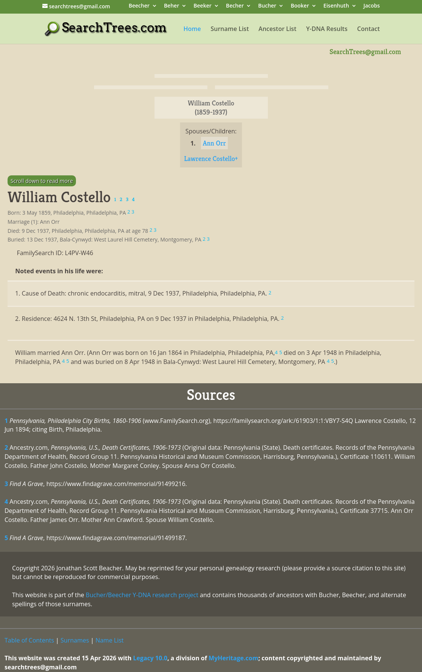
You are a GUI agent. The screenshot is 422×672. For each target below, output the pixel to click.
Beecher (138, 6)
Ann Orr (214, 143)
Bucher (267, 6)
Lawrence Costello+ (211, 158)
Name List (110, 640)
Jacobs (371, 6)
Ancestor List (277, 29)
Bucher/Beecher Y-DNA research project (142, 595)
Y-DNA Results (327, 29)
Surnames (74, 640)
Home (192, 29)
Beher (171, 6)
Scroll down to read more (42, 180)
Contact (368, 29)
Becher (235, 6)
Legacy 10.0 (150, 658)
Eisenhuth (336, 6)
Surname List (229, 29)
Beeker (202, 6)
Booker (300, 6)
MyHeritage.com (233, 658)
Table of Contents (29, 640)
